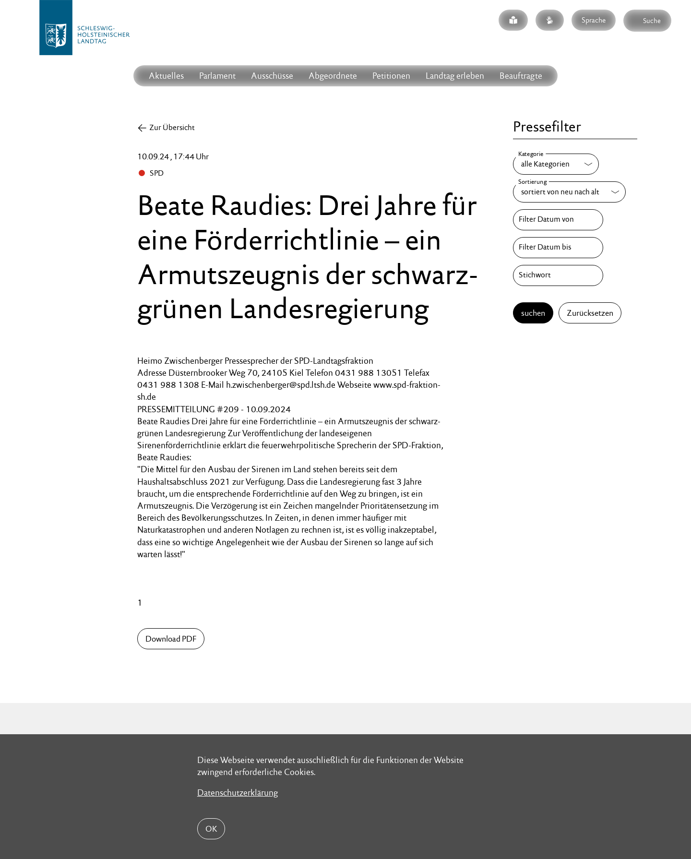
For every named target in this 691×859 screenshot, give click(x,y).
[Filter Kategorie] (556, 164)
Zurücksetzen (590, 313)
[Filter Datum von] (558, 219)
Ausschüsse (272, 76)
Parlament (217, 76)
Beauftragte (521, 76)
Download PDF (170, 639)
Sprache (594, 19)
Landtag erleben (455, 76)
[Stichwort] (558, 275)
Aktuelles (166, 76)
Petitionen (391, 76)
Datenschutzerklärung (237, 792)
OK (211, 829)
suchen (533, 313)
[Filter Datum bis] (558, 247)
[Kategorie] (556, 164)
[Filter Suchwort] (558, 275)
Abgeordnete (333, 76)
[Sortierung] (569, 192)
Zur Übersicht (172, 127)
